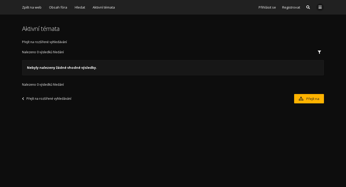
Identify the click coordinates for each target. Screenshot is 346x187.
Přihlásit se (267, 7)
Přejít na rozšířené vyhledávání (44, 42)
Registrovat (291, 7)
